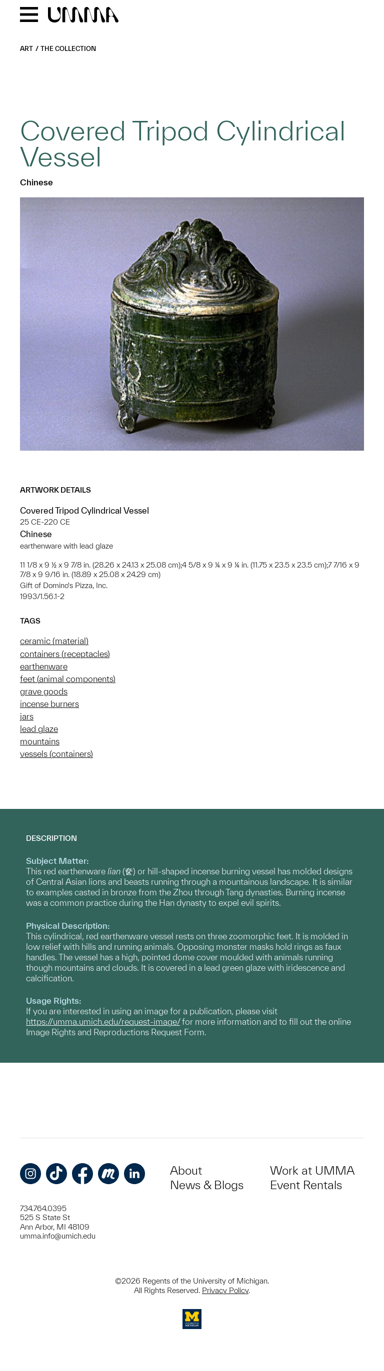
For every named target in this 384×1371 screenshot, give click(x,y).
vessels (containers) (56, 753)
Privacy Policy (225, 1290)
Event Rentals (306, 1185)
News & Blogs (207, 1185)
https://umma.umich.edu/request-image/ (103, 1021)
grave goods (44, 691)
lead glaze (39, 728)
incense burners (49, 703)
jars (27, 716)
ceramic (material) (54, 641)
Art (26, 48)
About (186, 1170)
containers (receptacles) (65, 654)
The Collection (68, 48)
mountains (40, 741)
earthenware (44, 666)
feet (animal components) (68, 679)
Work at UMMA (312, 1170)
